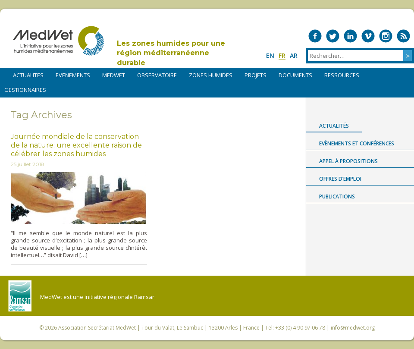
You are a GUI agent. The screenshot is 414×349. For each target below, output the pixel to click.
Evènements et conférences (356, 143)
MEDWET (113, 75)
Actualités (334, 125)
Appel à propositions (348, 161)
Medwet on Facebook (315, 36)
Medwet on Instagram (385, 36)
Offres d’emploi (340, 178)
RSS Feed (403, 36)
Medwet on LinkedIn (350, 36)
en (270, 55)
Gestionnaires (25, 90)
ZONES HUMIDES (210, 75)
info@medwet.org (353, 327)
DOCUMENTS (295, 75)
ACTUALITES (28, 75)
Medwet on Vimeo (368, 36)
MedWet (58, 41)
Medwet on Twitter (332, 36)
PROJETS (256, 75)
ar (294, 55)
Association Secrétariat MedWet (97, 327)
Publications (337, 196)
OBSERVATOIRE (157, 75)
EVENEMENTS (73, 75)
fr (282, 55)
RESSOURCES (341, 75)
